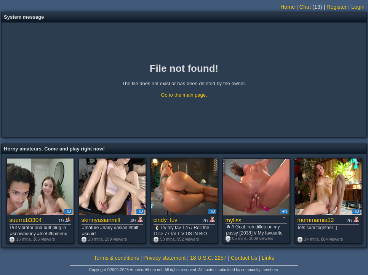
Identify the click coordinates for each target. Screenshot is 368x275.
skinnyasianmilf (101, 220)
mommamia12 (316, 220)
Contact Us (244, 258)
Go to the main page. (184, 95)
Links (268, 258)
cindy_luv (166, 220)
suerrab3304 (26, 220)
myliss (234, 220)
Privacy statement (164, 258)
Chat (305, 7)
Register (336, 7)
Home (287, 7)
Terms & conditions (116, 258)
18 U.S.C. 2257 (208, 258)
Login (358, 7)
